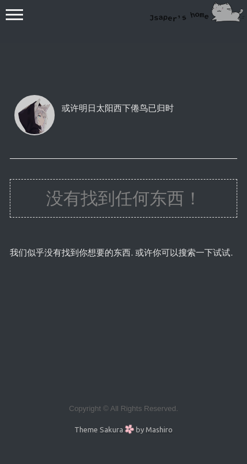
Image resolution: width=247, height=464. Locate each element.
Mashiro (159, 429)
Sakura (111, 429)
